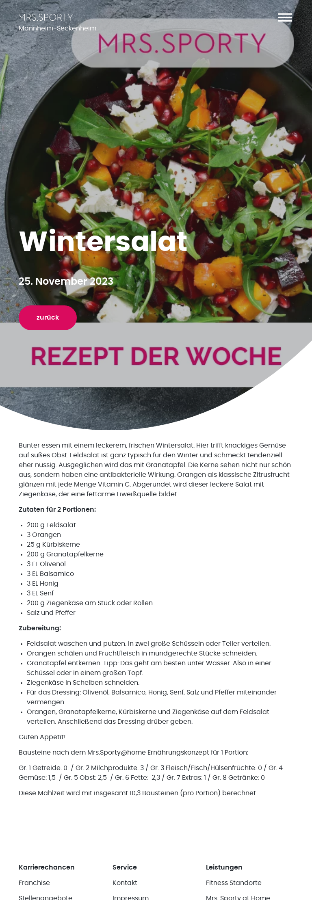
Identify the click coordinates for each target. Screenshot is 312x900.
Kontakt (125, 883)
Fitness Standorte (234, 883)
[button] (285, 17)
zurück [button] (48, 317)
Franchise (34, 883)
